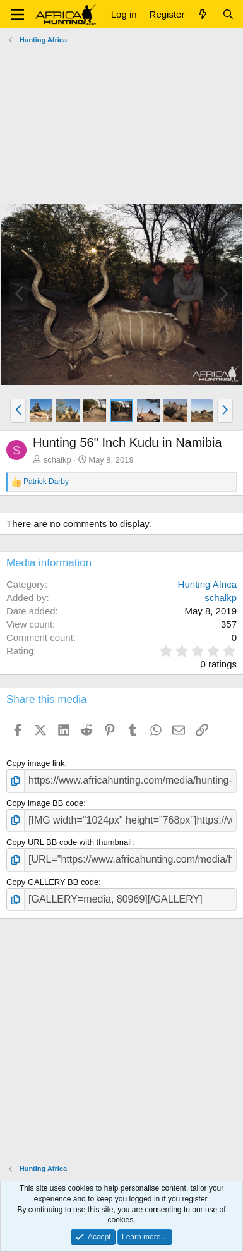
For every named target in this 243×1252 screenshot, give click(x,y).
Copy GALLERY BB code (52, 882)
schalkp (57, 460)
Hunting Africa (207, 584)
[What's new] (203, 14)
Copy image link (35, 763)
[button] (17, 14)
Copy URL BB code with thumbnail (69, 842)
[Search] (228, 14)
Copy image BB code (44, 803)
